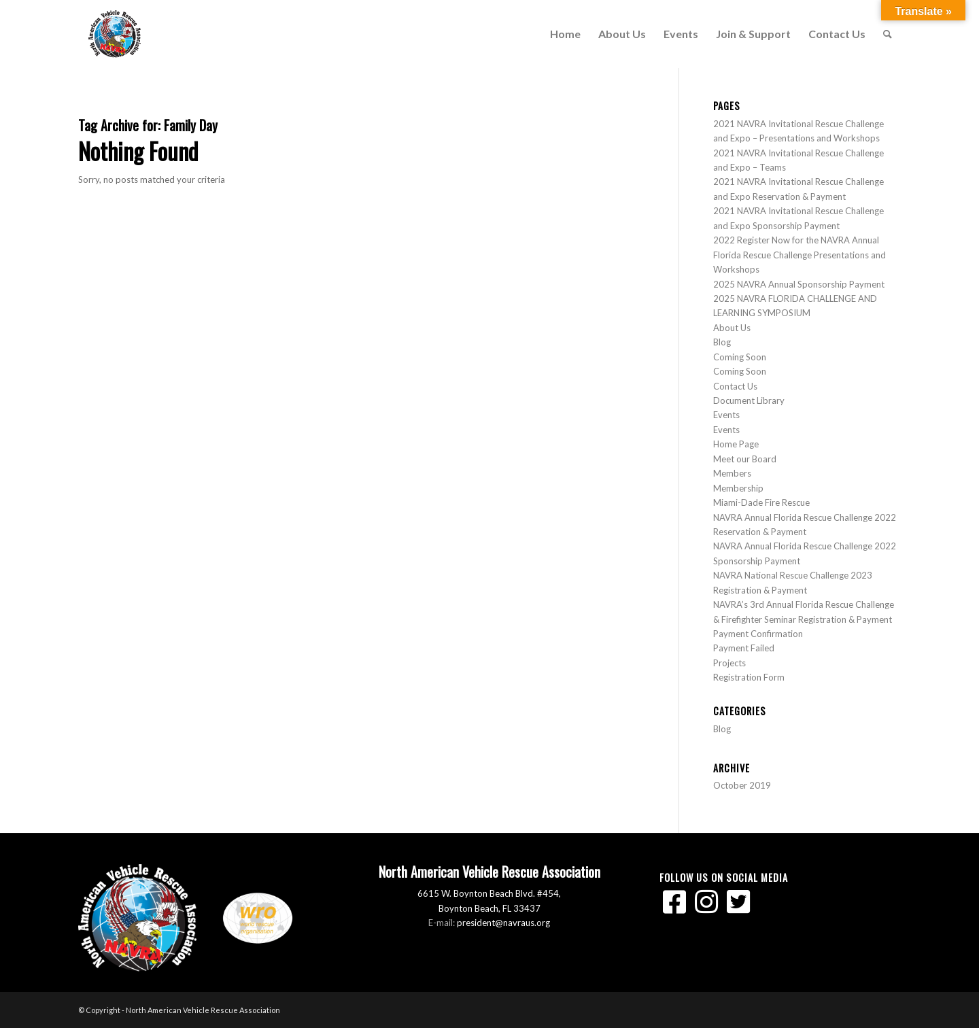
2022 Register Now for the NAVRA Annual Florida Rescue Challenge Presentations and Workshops (799, 255)
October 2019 (742, 785)
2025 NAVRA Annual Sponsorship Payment (798, 284)
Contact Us (735, 386)
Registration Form (749, 677)
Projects (729, 662)
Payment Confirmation (758, 633)
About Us (732, 327)
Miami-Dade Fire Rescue (761, 502)
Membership (738, 488)
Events (726, 414)
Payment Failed (743, 647)
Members (732, 473)
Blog (722, 342)
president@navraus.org (503, 922)
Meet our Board (744, 458)
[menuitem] (565, 34)
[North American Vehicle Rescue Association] (114, 34)
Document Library (749, 400)
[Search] (887, 34)
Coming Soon (739, 357)
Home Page (736, 444)
